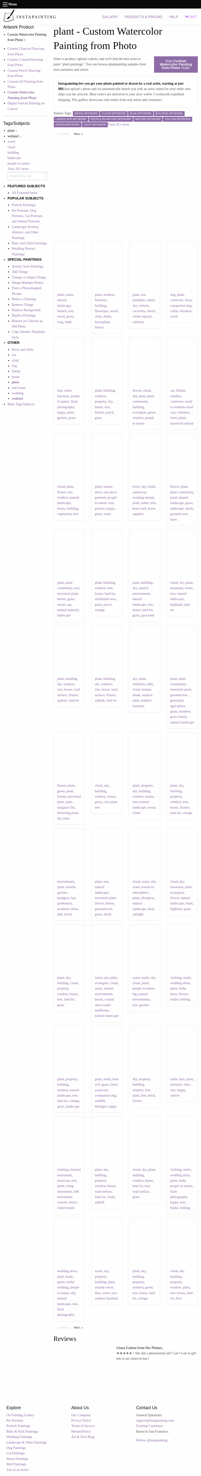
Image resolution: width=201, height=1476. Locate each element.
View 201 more (18, 169)
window (108, 295)
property (100, 401)
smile (67, 390)
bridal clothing (180, 999)
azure (98, 988)
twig (60, 322)
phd (59, 914)
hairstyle (63, 396)
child (15, 360)
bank (68, 322)
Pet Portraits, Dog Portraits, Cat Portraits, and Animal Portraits (27, 216)
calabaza (138, 322)
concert (62, 1202)
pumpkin (139, 300)
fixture (99, 412)
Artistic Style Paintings (28, 266)
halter (145, 503)
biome (61, 599)
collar (174, 311)
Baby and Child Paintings (29, 243)
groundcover (178, 514)
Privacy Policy (81, 1420)
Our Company (81, 1415)
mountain (176, 588)
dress (98, 492)
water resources (143, 887)
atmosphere (140, 892)
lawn (173, 519)
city (106, 802)
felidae (180, 390)
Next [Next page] (79, 134)
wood (11, 141)
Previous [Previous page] (65, 134)
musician (63, 1180)
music (73, 1202)
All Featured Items (24, 193)
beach (99, 999)
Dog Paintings (16, 1448)
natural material (68, 610)
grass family (178, 717)
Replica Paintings (24, 315)
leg (135, 994)
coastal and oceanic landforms (104, 1005)
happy (61, 412)
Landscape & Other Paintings (26, 1442)
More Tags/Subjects (21, 404)
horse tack (139, 508)
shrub (189, 508)
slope (189, 903)
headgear (63, 898)
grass (70, 316)
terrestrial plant (67, 593)
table (149, 684)
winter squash (142, 316)
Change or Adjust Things (29, 277)
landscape (14, 158)
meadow (184, 711)
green (151, 412)
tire (143, 295)
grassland (147, 615)
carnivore (176, 300)
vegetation (64, 514)
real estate (18, 388)
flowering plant (67, 813)
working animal (143, 497)
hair (59, 390)
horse (136, 486)
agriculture (177, 706)
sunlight (138, 914)
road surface (103, 1191)
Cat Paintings (15, 1453)
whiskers (185, 311)
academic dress (67, 909)
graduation (64, 903)
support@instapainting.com (155, 1420)
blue (98, 1293)
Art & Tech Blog (82, 1437)
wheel (150, 300)
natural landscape (182, 722)
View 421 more (118, 124)
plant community (181, 492)
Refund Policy (81, 1431)
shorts (151, 311)
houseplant (102, 322)
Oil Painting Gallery (20, 1415)
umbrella (139, 684)
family (16, 371)
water (69, 295)
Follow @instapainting (152, 1440)
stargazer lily (66, 807)
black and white (23, 349)
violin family (66, 1208)
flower (99, 327)
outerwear (139, 492)
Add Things (20, 272)
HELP (173, 17)
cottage (100, 610)
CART (191, 17)
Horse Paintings (17, 1459)
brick (151, 1095)
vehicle (143, 305)
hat (73, 898)
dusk (151, 909)
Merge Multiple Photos (28, 283)
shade (107, 316)
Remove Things (23, 305)
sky (135, 305)
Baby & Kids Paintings (22, 1431)
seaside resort (104, 1287)
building (13, 152)
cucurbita (139, 311)
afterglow (147, 898)
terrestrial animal (181, 423)
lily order (63, 818)
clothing (175, 978)
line (143, 1095)
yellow (174, 1095)
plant (60, 295)
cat (14, 355)
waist (107, 514)
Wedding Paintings (19, 1437)
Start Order (176, 64)
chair (98, 316)
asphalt (62, 700)
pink (69, 802)
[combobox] (27, 176)
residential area (105, 599)
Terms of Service (82, 1426)
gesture (62, 418)
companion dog (180, 305)
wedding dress (180, 983)
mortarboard (65, 881)
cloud (11, 147)
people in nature (19, 163)
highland (176, 604)
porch (109, 412)
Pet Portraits (14, 1420)
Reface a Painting (24, 299)
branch (62, 311)
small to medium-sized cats (181, 407)
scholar (71, 887)
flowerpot (101, 311)
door (179, 1298)
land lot (109, 593)
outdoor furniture (106, 1298)
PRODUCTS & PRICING (143, 17)
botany (146, 689)
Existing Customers (149, 1426)
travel (68, 914)
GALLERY (110, 17)
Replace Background (26, 310)
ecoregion (139, 412)
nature (107, 486)
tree (70, 311)
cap (69, 604)
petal (173, 497)
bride (182, 988)
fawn (188, 300)
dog (14, 366)
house (16, 377)
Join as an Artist (17, 1470)
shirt (187, 1084)
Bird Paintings (16, 1464)
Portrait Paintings (24, 205)
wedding (17, 393)
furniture (101, 300)
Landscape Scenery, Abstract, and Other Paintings (25, 232)
